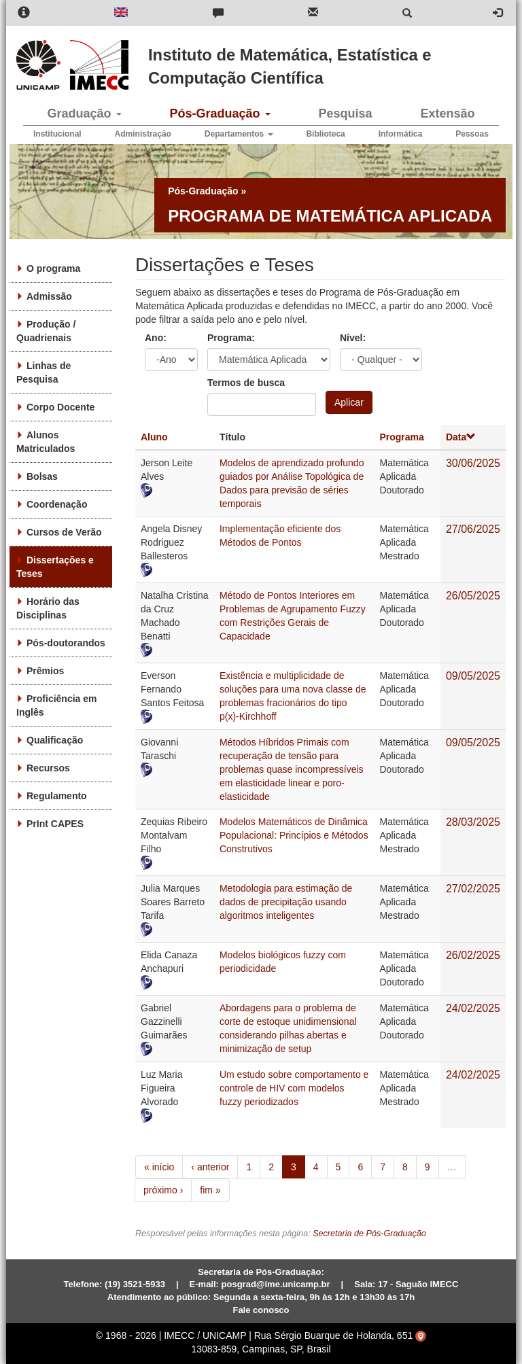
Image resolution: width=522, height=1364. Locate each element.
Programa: (231, 337)
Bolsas (42, 476)
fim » (210, 1190)
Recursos (48, 768)
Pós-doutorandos (66, 642)
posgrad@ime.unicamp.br (276, 1284)
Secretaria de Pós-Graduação (369, 1233)
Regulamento (57, 795)
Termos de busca (246, 382)
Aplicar (349, 402)
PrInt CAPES (55, 823)
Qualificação (55, 740)
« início (159, 1166)
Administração (143, 134)
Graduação (84, 113)
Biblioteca (325, 134)
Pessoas (472, 134)
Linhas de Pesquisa (43, 372)
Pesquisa (345, 113)
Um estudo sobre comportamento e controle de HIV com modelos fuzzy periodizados (294, 1088)
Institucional (57, 134)
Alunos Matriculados (45, 442)
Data (461, 437)
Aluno (154, 437)
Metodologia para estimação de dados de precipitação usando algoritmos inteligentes (286, 902)
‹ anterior (210, 1166)
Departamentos (239, 134)
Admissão (49, 296)
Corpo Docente (60, 407)
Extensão (447, 113)
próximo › (163, 1190)
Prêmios (45, 670)
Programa (401, 437)
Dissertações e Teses (55, 567)
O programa (53, 268)
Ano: (156, 337)
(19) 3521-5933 (135, 1284)
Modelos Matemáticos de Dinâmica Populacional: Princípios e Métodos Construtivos (294, 835)
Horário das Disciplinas (48, 608)
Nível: (353, 337)
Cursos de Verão (64, 532)
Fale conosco (260, 1310)
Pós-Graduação (219, 113)
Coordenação (57, 504)
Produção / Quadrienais (45, 331)
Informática (401, 134)
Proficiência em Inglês (56, 705)
